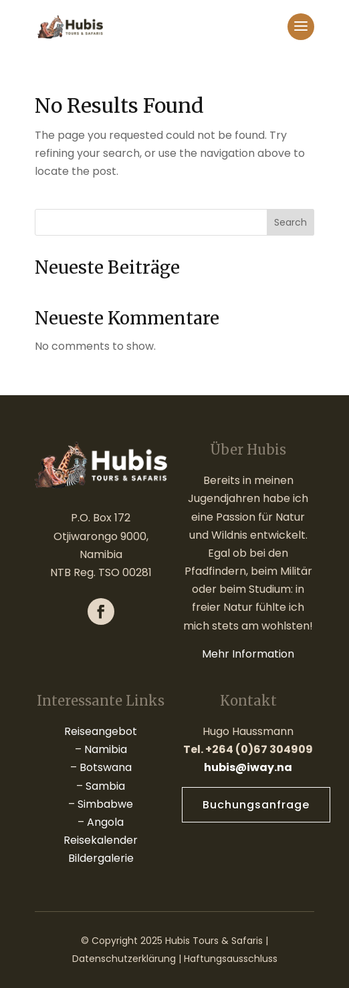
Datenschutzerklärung (124, 958)
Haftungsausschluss (230, 958)
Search (290, 222)
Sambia (105, 786)
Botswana (106, 767)
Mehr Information (248, 654)
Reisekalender (101, 840)
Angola (105, 822)
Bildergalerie (101, 858)
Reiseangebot (100, 731)
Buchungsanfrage (256, 804)
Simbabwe (105, 804)
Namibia (105, 749)
